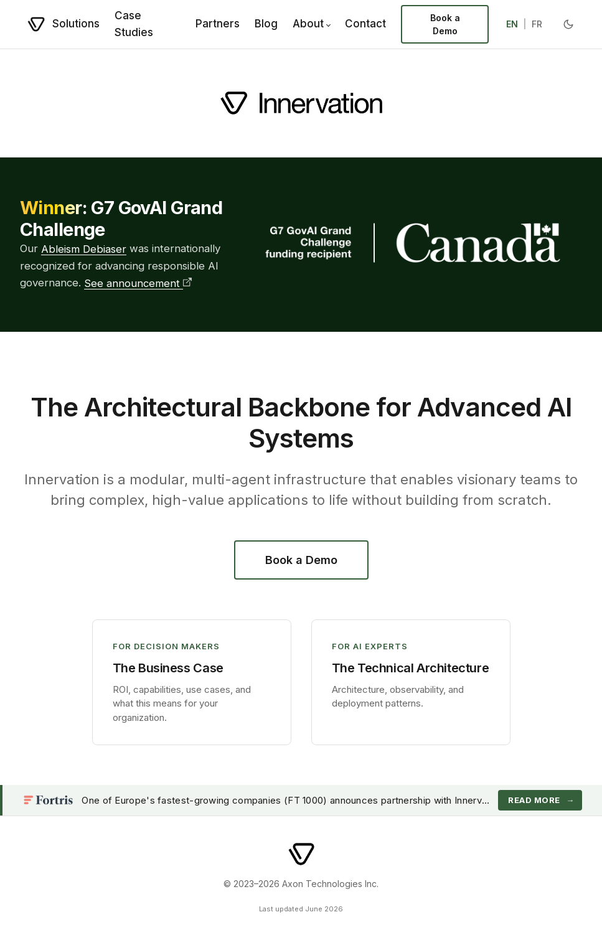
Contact (365, 23)
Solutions (76, 23)
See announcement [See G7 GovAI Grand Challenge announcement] (138, 283)
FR (537, 24)
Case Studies (134, 24)
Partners (217, 23)
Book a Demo (445, 24)
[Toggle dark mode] (568, 24)
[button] (191, 682)
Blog (266, 23)
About (308, 23)
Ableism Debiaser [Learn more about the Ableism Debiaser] (83, 249)
